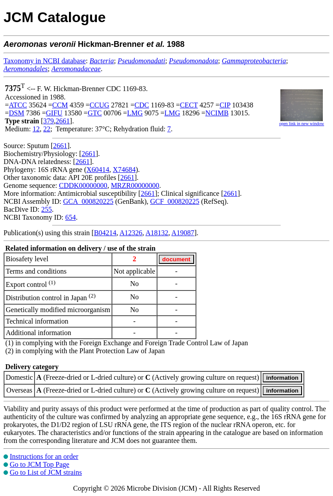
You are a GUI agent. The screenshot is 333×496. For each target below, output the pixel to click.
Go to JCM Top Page (39, 464)
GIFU (54, 113)
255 (46, 209)
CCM (60, 105)
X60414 (98, 169)
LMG (135, 113)
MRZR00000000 (135, 185)
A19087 (183, 233)
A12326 (130, 233)
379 (48, 121)
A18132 (156, 233)
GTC (95, 113)
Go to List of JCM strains (46, 472)
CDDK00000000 (83, 185)
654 (70, 217)
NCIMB (216, 113)
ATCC (18, 105)
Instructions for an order (44, 456)
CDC (141, 105)
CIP (224, 105)
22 (46, 129)
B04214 (105, 233)
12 (36, 129)
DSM (16, 113)
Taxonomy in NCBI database (45, 61)
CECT (189, 105)
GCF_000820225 (174, 201)
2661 (63, 121)
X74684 (124, 169)
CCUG (99, 105)
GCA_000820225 (88, 201)
